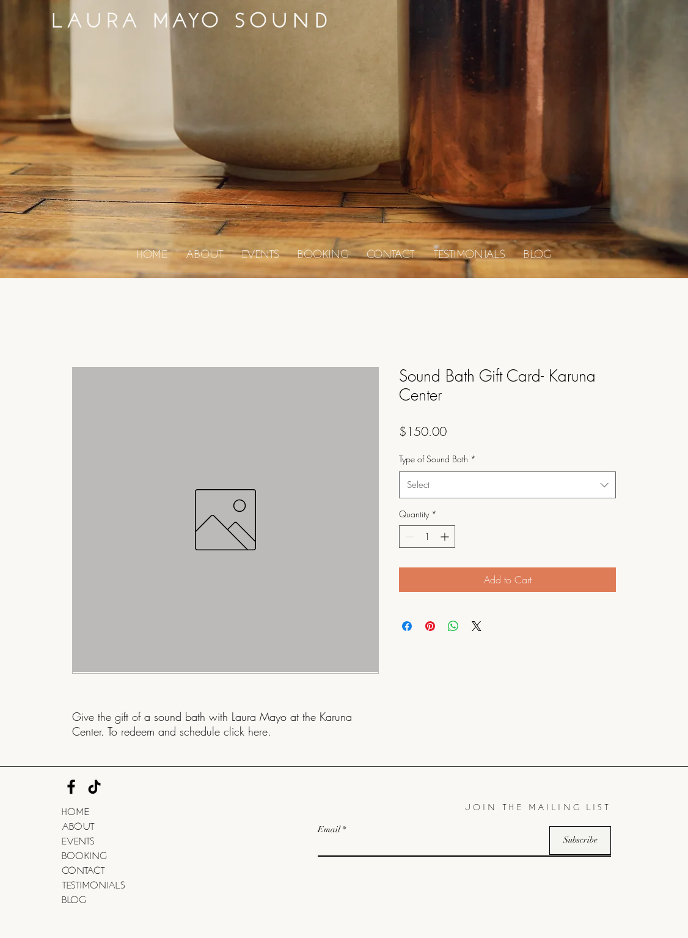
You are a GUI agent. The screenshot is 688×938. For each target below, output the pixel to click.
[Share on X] (476, 626)
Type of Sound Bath (437, 459)
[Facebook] (71, 786)
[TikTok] (94, 786)
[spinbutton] (427, 536)
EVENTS (78, 840)
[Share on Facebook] (407, 626)
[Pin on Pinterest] (430, 626)
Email (329, 829)
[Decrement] (408, 536)
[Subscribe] (580, 840)
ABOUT (78, 825)
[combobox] (507, 484)
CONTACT (83, 869)
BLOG (74, 899)
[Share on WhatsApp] (453, 626)
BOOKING (84, 855)
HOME (75, 811)
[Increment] (445, 536)
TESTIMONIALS (93, 884)
